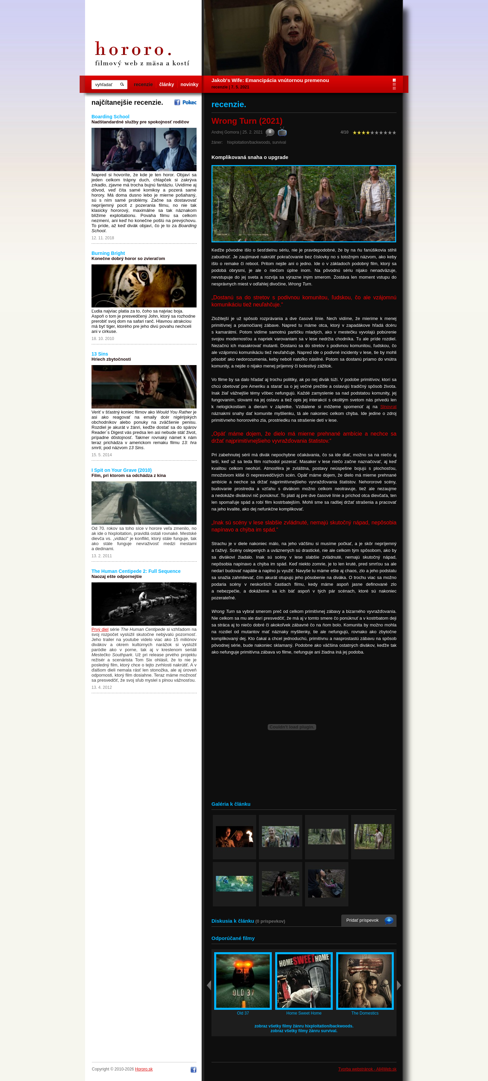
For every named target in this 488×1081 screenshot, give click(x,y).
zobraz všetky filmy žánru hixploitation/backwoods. (304, 1026)
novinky (190, 84)
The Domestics (365, 1013)
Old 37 (243, 1013)
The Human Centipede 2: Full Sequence (136, 571)
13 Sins (100, 354)
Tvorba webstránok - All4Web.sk (367, 1069)
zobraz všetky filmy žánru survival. (303, 1030)
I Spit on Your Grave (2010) (122, 470)
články (166, 84)
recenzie (143, 84)
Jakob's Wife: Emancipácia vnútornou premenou (270, 80)
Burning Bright (108, 253)
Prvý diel (100, 629)
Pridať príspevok (362, 920)
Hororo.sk (144, 1069)
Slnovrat (388, 406)
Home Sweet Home (304, 1013)
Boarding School (110, 116)
